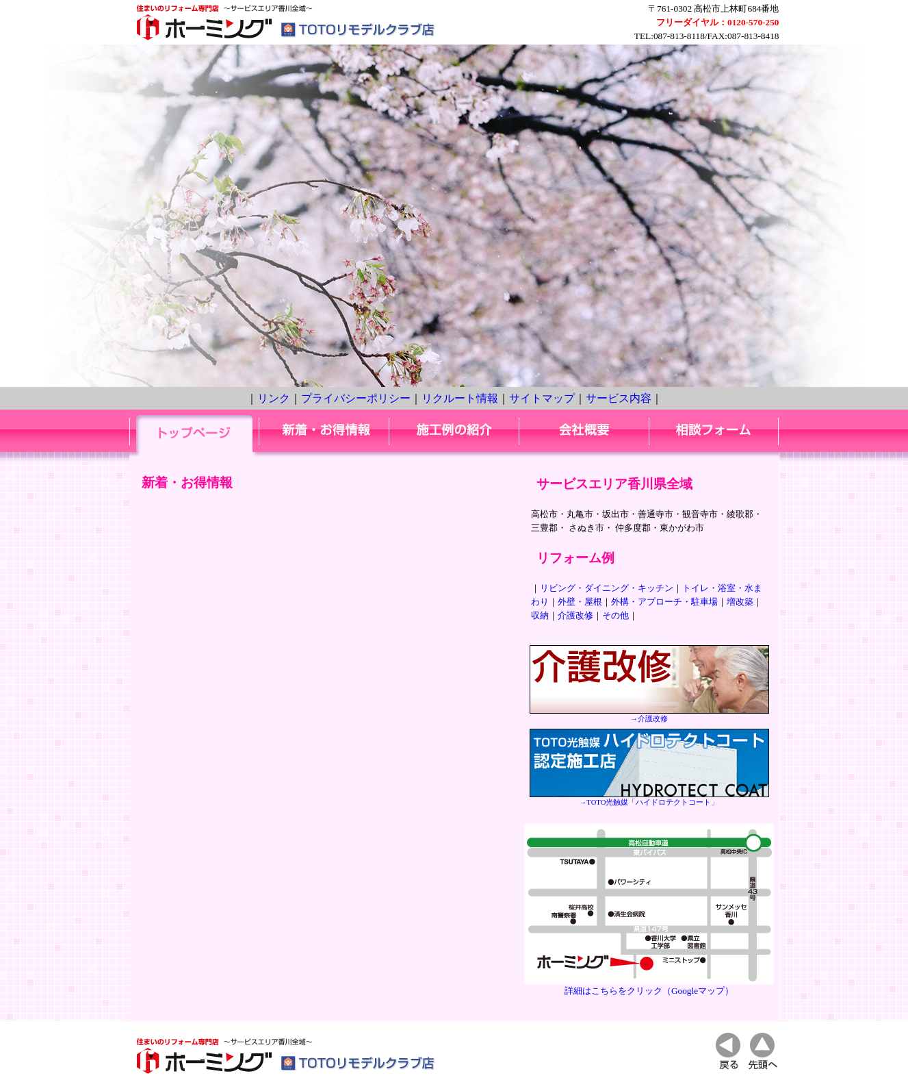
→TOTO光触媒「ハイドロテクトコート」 (649, 798)
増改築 (740, 602)
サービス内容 (618, 398)
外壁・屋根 (580, 602)
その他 (615, 615)
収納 (540, 615)
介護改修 (575, 615)
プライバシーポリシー (356, 398)
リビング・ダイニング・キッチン (606, 588)
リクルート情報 (459, 398)
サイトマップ (542, 398)
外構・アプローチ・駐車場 (664, 602)
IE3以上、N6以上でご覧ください (324, 742)
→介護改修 (649, 715)
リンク (273, 398)
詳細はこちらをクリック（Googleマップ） (649, 986)
